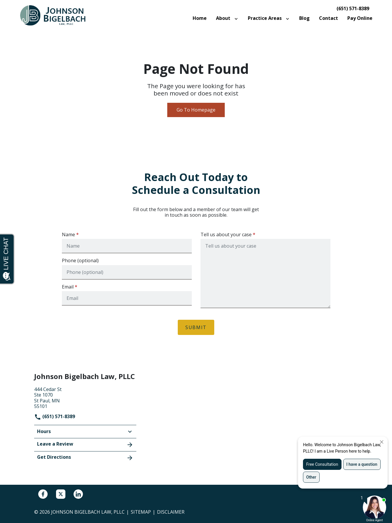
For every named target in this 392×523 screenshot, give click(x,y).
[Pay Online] (359, 18)
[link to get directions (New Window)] (85, 397)
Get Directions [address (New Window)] (85, 457)
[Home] (200, 18)
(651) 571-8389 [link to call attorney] (353, 8)
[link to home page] (56, 15)
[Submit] (196, 327)
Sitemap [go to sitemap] (141, 512)
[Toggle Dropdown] (237, 18)
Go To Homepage (196, 110)
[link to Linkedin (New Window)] (78, 494)
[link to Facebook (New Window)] (43, 494)
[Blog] (304, 18)
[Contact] (328, 18)
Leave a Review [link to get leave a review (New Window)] (85, 444)
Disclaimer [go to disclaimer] (170, 512)
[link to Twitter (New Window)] (60, 494)
